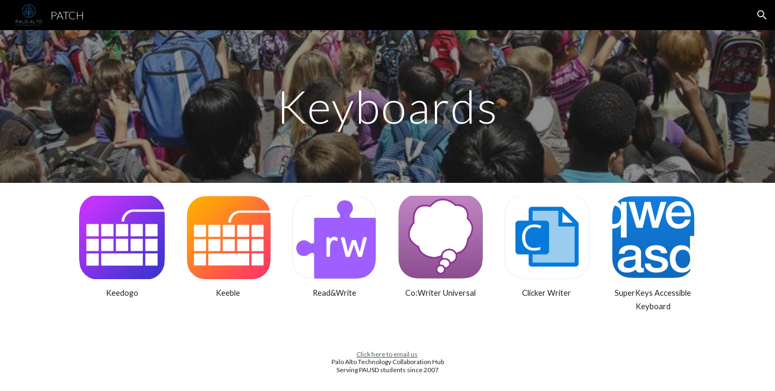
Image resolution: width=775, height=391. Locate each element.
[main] (387, 106)
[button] (762, 15)
